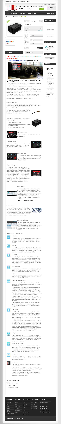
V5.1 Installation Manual (13, 387)
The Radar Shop (10, 418)
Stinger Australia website (31, 60)
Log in (24, 402)
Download (16, 380)
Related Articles (20, 418)
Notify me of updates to (49, 48)
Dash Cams (22, 13)
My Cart (51, 7)
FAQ (7, 404)
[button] (41, 9)
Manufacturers (17, 410)
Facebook (35, 402)
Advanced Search (26, 412)
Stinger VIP (23, 16)
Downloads (9, 402)
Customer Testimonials (21, 1)
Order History (25, 410)
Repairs (8, 406)
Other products (50, 36)
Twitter (35, 404)
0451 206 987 (31, 7)
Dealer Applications (9, 411)
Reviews (13, 1)
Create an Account (25, 405)
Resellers (8, 408)
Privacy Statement (10, 413)
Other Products (32, 13)
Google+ (35, 406)
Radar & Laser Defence (11, 13)
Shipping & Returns (25, 408)
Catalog (7, 16)
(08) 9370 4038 (44, 406)
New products (17, 406)
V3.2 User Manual (11, 385)
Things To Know (8, 1)
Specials (16, 404)
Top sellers (17, 408)
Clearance (49, 97)
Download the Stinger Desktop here (25, 200)
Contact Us (28, 1)
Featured (16, 402)
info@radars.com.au (45, 412)
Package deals (51, 87)
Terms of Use (25, 414)
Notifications (48, 42)
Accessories (50, 89)
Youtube (35, 408)
